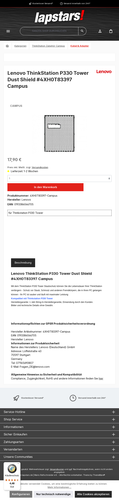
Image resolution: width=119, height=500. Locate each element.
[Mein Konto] (100, 31)
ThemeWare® (99, 475)
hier (101, 378)
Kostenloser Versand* (42, 3)
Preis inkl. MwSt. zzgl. (27, 167)
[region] (59, 133)
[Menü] (8, 31)
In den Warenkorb (45, 187)
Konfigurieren (21, 494)
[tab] (23, 262)
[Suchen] (82, 31)
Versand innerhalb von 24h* (77, 3)
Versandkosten (57, 469)
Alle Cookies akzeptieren (93, 494)
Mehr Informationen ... (59, 487)
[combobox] (49, 31)
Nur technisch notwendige (53, 494)
